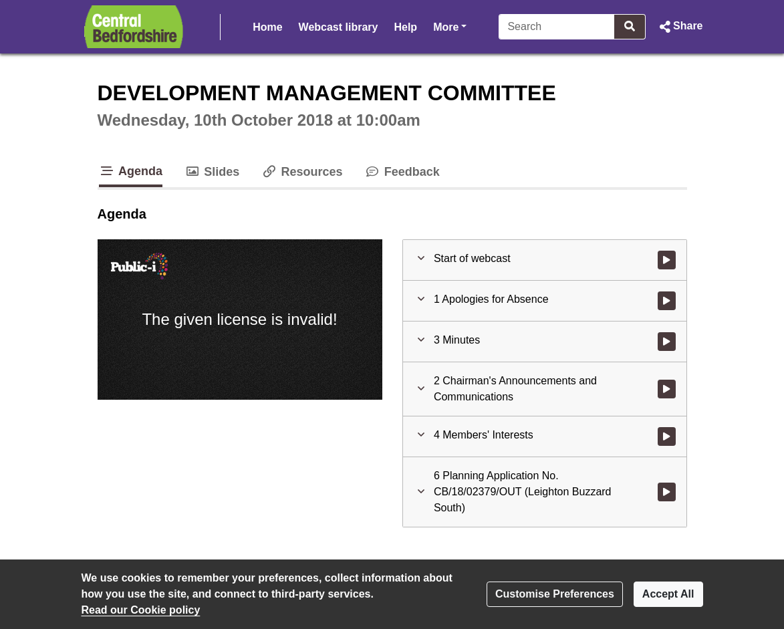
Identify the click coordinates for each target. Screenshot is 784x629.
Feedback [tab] (402, 171)
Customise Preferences (554, 594)
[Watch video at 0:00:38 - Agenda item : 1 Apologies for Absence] (667, 300)
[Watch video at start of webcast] (667, 260)
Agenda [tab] (131, 171)
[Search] (557, 26)
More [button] (450, 26)
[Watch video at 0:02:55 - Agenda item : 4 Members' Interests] (667, 436)
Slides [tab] (211, 171)
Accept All (668, 594)
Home (267, 27)
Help (405, 27)
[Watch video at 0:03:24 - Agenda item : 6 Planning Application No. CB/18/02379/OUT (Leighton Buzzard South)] (667, 492)
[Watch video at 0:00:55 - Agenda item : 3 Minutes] (667, 341)
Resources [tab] (301, 171)
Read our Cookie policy (141, 610)
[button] (679, 26)
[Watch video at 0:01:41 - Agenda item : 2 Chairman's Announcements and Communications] (667, 389)
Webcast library (338, 27)
